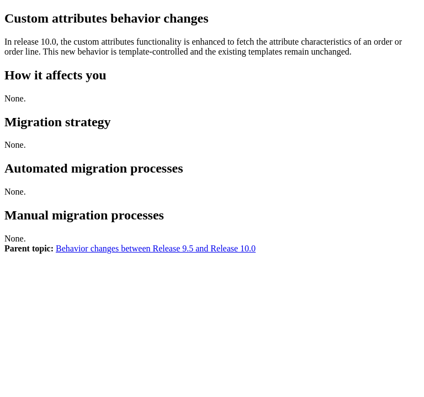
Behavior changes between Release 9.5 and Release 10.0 (156, 248)
